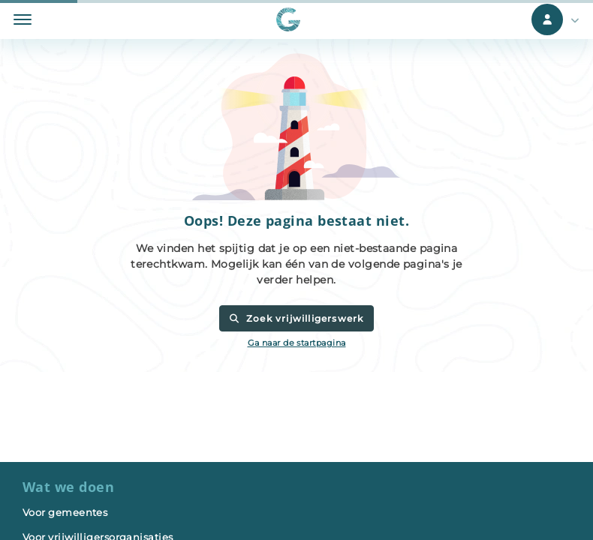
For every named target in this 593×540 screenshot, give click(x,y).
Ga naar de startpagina (297, 343)
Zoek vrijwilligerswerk (296, 318)
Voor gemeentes (65, 512)
